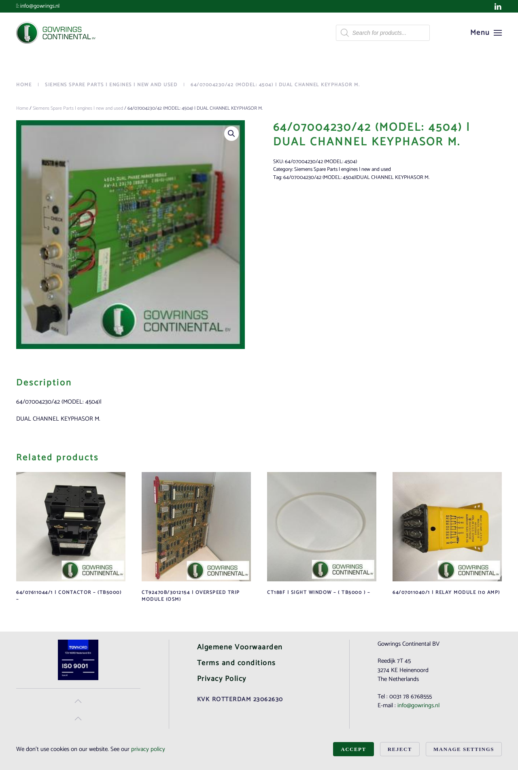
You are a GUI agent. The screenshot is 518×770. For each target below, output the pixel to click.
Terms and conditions (236, 663)
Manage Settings (463, 749)
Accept (353, 749)
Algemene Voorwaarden (240, 647)
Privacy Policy (221, 679)
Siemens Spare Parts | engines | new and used (78, 108)
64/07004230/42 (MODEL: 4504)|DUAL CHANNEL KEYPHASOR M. (356, 177)
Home (22, 108)
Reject (400, 749)
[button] (486, 33)
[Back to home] (56, 33)
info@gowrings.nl (39, 6)
